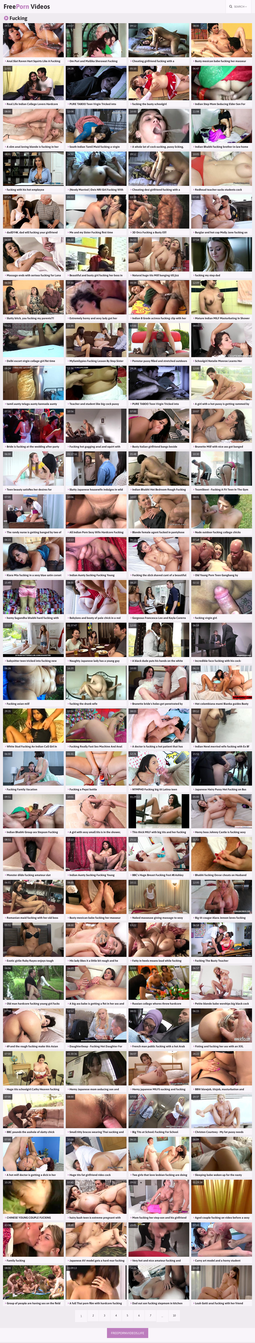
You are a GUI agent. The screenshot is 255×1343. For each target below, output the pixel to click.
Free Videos (29, 7)
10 (177, 1317)
